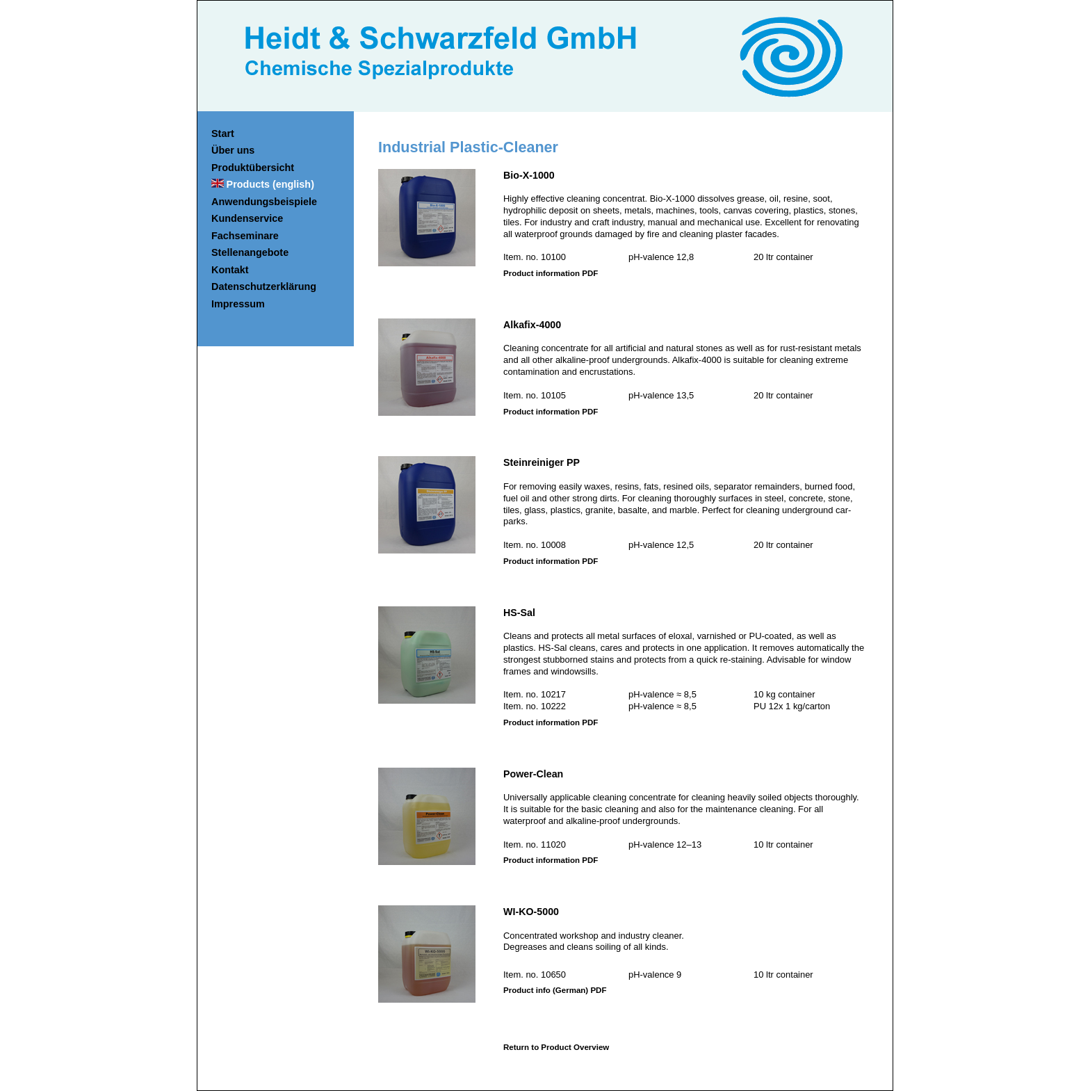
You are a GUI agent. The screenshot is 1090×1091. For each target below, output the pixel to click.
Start (222, 133)
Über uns (232, 150)
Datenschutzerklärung (263, 286)
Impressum (238, 303)
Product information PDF (550, 273)
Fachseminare (245, 235)
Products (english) (270, 184)
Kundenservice (247, 218)
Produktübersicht (252, 167)
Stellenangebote (249, 252)
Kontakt (230, 269)
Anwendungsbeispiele (264, 201)
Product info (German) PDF (554, 990)
